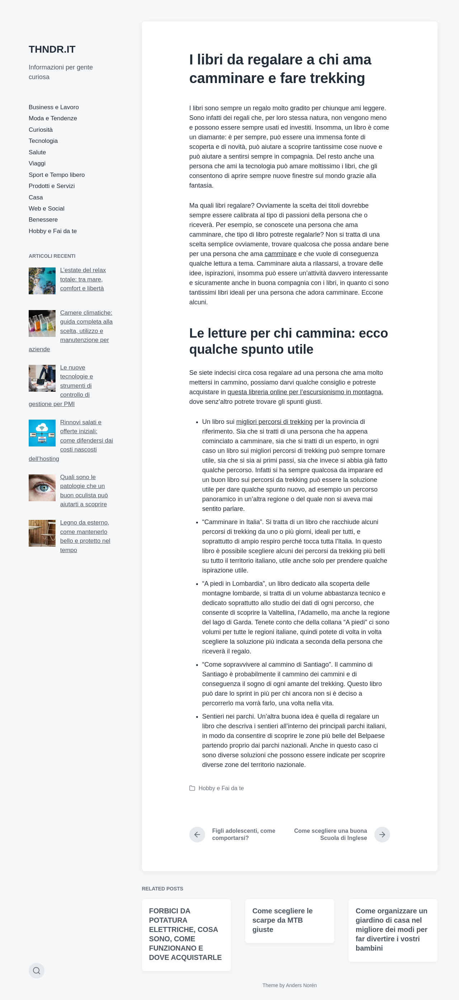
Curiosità (41, 129)
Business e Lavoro (54, 107)
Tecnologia (43, 140)
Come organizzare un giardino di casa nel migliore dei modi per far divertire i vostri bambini (391, 964)
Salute (37, 152)
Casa (36, 197)
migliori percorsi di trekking (274, 421)
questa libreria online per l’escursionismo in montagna (305, 392)
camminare (281, 253)
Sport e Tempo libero (57, 175)
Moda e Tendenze (53, 118)
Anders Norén (301, 985)
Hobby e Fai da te (53, 231)
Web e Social (47, 208)
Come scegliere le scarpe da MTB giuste (282, 955)
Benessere (43, 219)
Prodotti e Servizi (52, 186)
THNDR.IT (52, 49)
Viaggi (37, 163)
